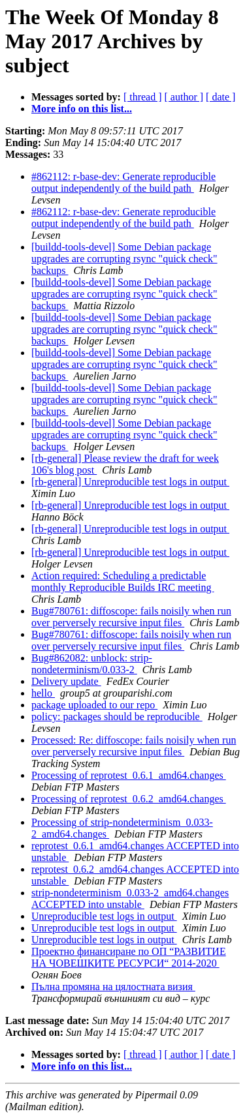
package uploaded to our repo (94, 704)
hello (43, 693)
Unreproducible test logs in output (104, 916)
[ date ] (220, 96)
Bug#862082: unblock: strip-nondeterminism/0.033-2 (91, 663)
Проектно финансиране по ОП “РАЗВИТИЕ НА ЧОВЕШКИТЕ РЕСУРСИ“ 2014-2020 (128, 957)
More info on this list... (81, 108)
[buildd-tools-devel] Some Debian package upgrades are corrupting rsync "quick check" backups (124, 258)
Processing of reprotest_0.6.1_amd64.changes (128, 775)
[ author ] (184, 96)
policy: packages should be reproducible (117, 716)
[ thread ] (142, 96)
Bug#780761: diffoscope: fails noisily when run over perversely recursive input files (131, 616)
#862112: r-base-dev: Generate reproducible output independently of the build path (123, 182)
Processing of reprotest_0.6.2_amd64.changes (128, 798)
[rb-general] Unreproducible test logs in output (130, 481)
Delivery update (66, 681)
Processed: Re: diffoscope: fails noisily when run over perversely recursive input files (133, 745)
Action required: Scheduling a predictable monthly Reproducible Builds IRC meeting (122, 581)
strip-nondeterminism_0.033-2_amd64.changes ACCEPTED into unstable (130, 898)
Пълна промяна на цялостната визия (113, 986)
